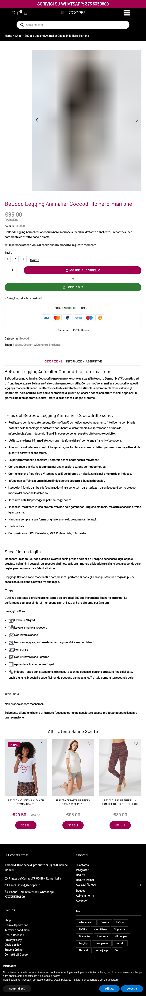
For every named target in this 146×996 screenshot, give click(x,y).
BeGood (20, 225)
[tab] (53, 362)
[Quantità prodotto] (12, 270)
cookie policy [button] (51, 975)
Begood (24, 338)
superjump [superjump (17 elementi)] (102, 950)
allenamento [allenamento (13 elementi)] (86, 922)
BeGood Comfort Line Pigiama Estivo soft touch (73, 802)
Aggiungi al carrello (84, 270)
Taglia (8, 252)
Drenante (42, 345)
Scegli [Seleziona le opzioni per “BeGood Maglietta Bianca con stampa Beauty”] (26, 825)
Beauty (80, 875)
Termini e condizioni (17, 930)
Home (8, 35)
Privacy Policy (13, 939)
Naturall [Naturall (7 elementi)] (83, 950)
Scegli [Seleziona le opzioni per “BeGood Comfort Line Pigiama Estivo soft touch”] (73, 825)
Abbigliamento (85, 895)
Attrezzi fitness (86, 884)
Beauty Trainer (85, 879)
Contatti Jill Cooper (17, 954)
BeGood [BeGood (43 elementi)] (120, 922)
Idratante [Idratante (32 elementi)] (102, 936)
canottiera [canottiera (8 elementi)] (100, 929)
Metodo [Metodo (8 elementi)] (120, 943)
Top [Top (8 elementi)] (117, 950)
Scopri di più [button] (17, 988)
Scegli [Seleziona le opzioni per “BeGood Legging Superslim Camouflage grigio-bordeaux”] (120, 825)
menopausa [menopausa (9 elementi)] (101, 943)
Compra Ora (75, 287)
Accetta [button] (132, 988)
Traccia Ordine (13, 949)
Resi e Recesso (14, 934)
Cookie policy (13, 944)
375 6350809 (97, 3)
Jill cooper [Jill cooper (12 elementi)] (121, 936)
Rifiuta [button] (109, 988)
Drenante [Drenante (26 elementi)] (84, 936)
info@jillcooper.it (29, 885)
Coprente (30, 345)
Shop (18, 35)
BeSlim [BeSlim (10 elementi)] (83, 929)
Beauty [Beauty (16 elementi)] (105, 922)
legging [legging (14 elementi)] (83, 943)
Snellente (55, 345)
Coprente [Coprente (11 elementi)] (119, 929)
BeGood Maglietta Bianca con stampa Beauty (26, 802)
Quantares (82, 865)
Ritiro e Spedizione (17, 925)
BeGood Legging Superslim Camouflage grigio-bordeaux (120, 802)
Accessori (82, 900)
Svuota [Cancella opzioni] (34, 260)
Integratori (82, 870)
